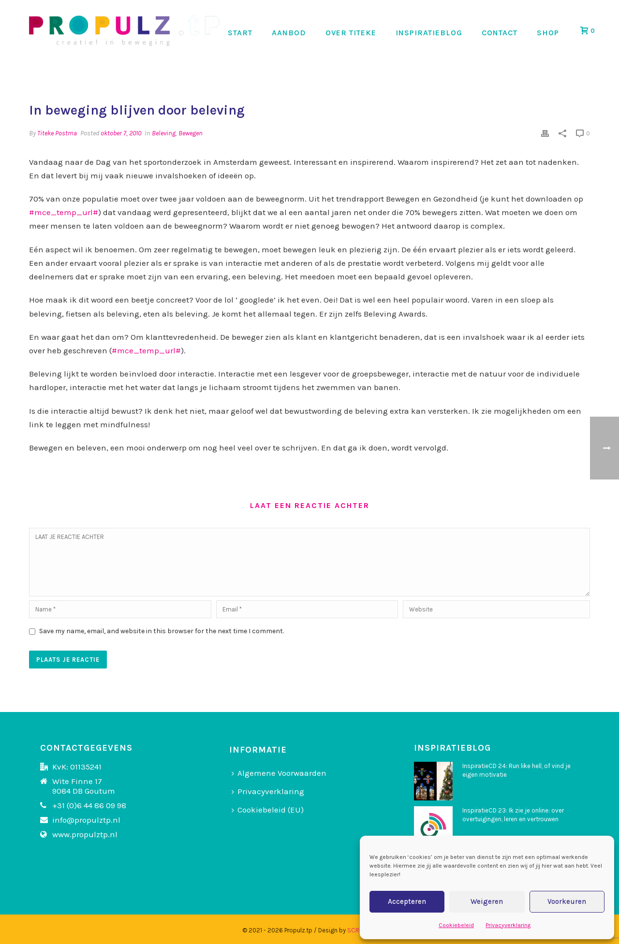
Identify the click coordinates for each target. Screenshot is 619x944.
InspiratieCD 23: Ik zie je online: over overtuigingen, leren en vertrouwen (513, 815)
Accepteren (407, 901)
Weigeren (487, 901)
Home (461, 75)
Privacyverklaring (508, 925)
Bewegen (190, 133)
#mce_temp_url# (63, 212)
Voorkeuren (566, 901)
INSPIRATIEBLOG (429, 32)
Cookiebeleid (456, 925)
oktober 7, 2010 (121, 133)
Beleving (164, 133)
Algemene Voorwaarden (279, 773)
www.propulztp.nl (85, 834)
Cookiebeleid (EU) (268, 809)
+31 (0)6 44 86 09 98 (89, 805)
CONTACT (499, 32)
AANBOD (289, 32)
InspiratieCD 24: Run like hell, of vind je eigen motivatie (516, 770)
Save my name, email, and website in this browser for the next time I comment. (161, 631)
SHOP (548, 32)
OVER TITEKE (350, 32)
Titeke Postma (57, 133)
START (240, 32)
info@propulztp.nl (86, 819)
